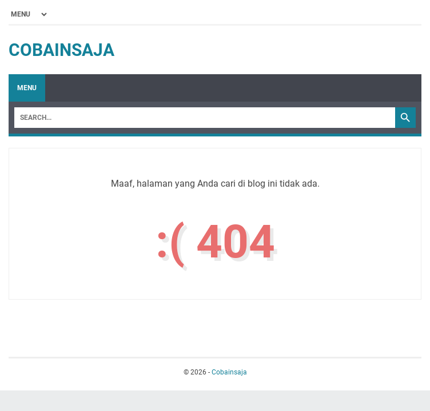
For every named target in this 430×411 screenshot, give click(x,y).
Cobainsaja (61, 50)
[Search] (204, 117)
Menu (27, 88)
